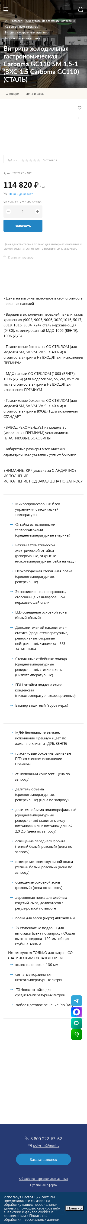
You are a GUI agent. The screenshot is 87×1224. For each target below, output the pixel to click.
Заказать (23, 225)
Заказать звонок (43, 1159)
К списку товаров (20, 257)
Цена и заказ (35, 93)
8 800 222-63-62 (46, 1138)
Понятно (74, 1208)
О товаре (12, 93)
